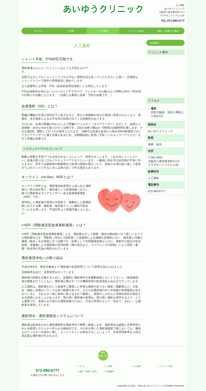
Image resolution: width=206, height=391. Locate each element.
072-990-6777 (175, 20)
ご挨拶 (70, 31)
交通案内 (155, 42)
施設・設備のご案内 (168, 31)
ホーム (37, 31)
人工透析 (103, 31)
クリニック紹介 (135, 31)
